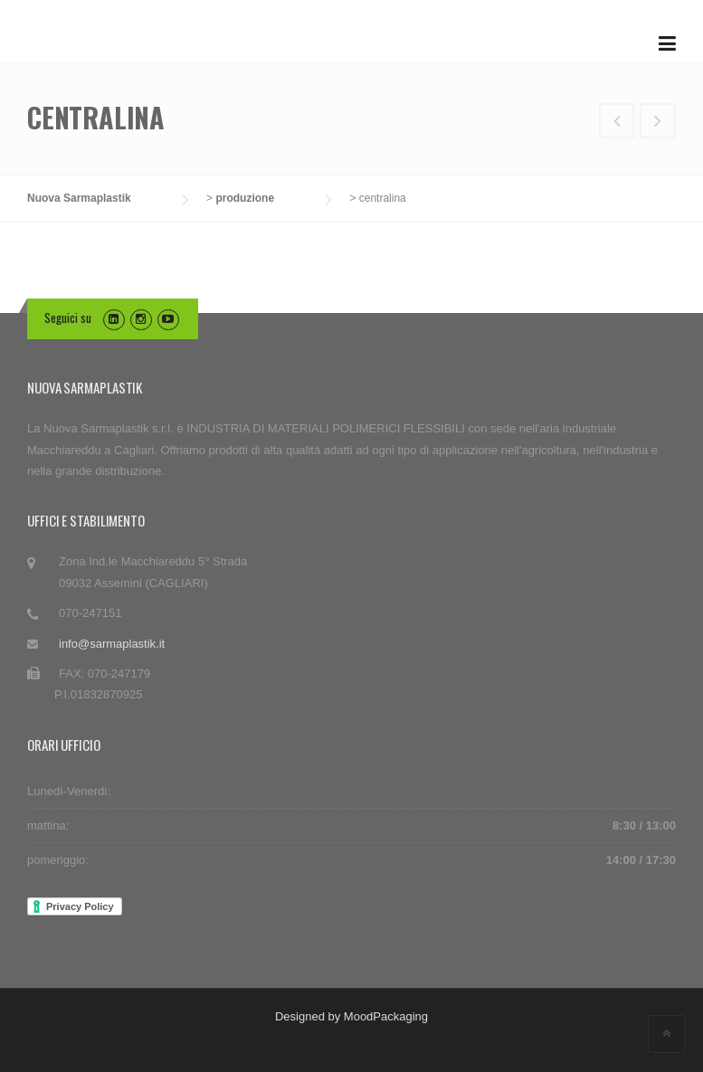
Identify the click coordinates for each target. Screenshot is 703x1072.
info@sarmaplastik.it (112, 643)
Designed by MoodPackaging (351, 1016)
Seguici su (67, 317)
